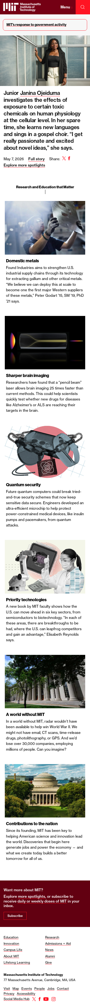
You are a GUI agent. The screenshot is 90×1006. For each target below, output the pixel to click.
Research (52, 937)
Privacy (9, 993)
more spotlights (31, 896)
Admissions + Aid (58, 943)
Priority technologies (26, 599)
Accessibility (26, 993)
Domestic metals (22, 260)
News (49, 950)
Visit (7, 988)
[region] (45, 481)
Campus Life (13, 950)
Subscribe (15, 916)
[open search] (83, 7)
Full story (36, 159)
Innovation (11, 943)
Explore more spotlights (24, 165)
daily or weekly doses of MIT (42, 901)
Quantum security (23, 484)
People (39, 988)
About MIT (11, 956)
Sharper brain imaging (27, 375)
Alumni (50, 956)
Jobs (50, 988)
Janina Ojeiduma (40, 93)
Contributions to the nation (32, 823)
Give (48, 962)
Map (15, 988)
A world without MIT (25, 714)
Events (26, 988)
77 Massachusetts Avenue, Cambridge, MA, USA (39, 980)
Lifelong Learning (17, 962)
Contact (63, 988)
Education (11, 937)
